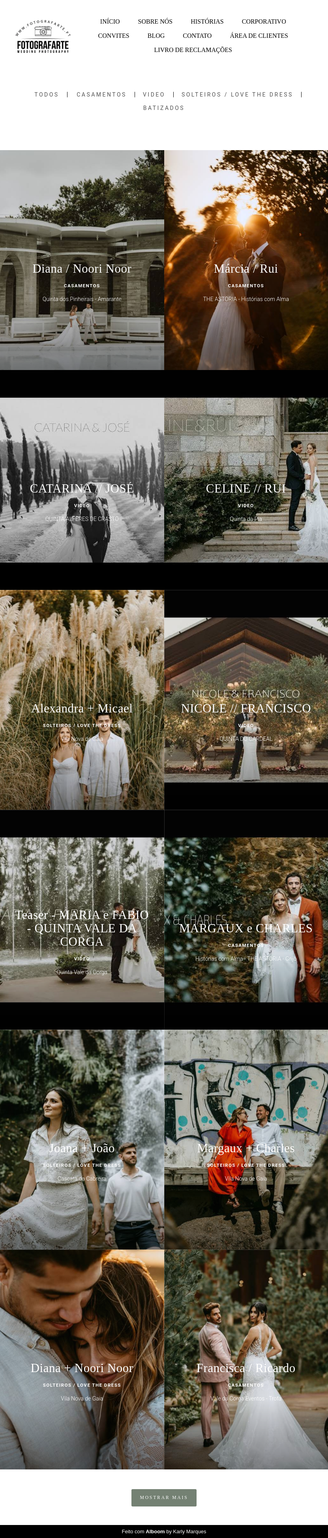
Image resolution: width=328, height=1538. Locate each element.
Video (154, 94)
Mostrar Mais (164, 1497)
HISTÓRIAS (207, 21)
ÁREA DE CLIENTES (259, 35)
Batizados (164, 108)
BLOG (156, 35)
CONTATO (197, 35)
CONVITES (113, 35)
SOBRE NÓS (155, 21)
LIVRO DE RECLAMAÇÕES (193, 49)
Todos (46, 94)
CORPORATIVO (264, 21)
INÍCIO (110, 21)
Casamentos (102, 94)
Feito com (164, 1531)
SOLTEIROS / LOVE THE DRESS (237, 94)
